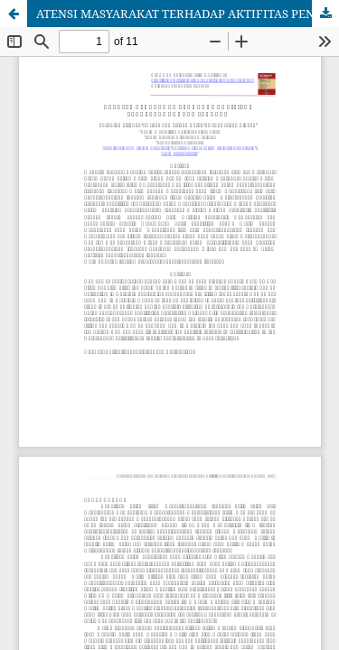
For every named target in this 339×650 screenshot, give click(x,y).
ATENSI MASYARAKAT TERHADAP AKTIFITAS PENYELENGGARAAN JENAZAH (187, 13)
